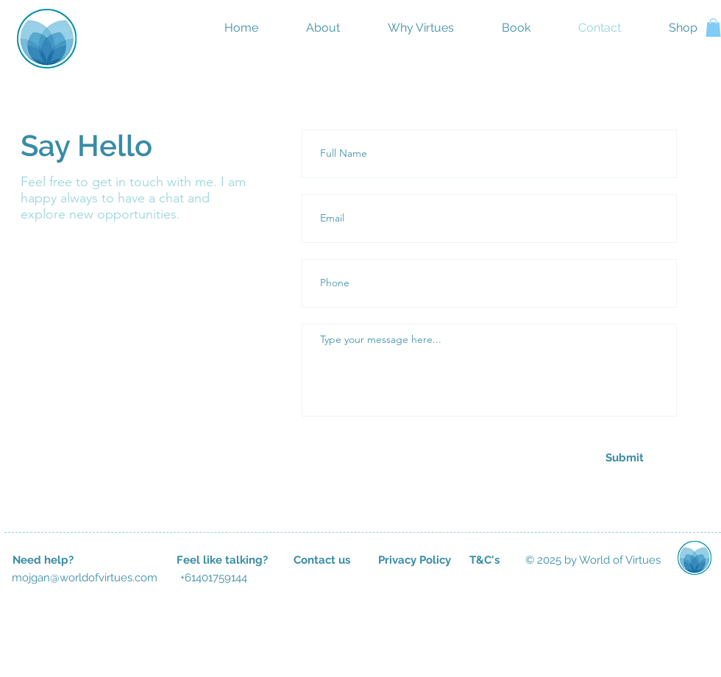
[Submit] (624, 458)
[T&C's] (484, 560)
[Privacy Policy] (414, 560)
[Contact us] (321, 560)
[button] (713, 27)
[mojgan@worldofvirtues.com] (84, 577)
